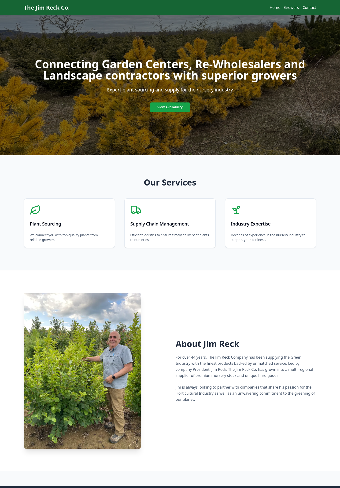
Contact (309, 7)
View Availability (170, 107)
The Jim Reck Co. (47, 7)
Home (275, 7)
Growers (291, 7)
